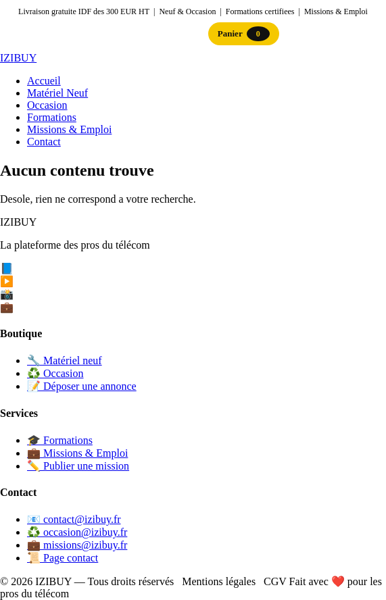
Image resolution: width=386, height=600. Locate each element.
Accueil (44, 80)
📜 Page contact (62, 558)
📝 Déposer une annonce (82, 386)
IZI (18, 58)
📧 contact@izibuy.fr (74, 519)
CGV (275, 581)
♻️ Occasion (55, 373)
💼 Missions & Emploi (77, 453)
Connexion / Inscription (151, 33)
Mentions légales (219, 581)
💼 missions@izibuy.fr (77, 545)
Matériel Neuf (57, 93)
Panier (244, 33)
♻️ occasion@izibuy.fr (77, 532)
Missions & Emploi (69, 129)
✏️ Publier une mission (78, 466)
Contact (44, 141)
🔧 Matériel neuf (64, 360)
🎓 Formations (60, 440)
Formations (51, 117)
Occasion (47, 105)
